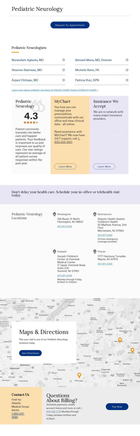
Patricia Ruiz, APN (102, 80)
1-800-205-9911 (67, 140)
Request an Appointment (70, 25)
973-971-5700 (64, 226)
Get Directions (30, 353)
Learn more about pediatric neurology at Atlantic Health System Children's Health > (55, 90)
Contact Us (20, 395)
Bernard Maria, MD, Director (102, 60)
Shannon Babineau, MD (38, 70)
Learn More (65, 166)
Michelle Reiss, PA (102, 70)
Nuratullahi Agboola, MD (38, 60)
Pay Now (117, 406)
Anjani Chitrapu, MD (38, 80)
